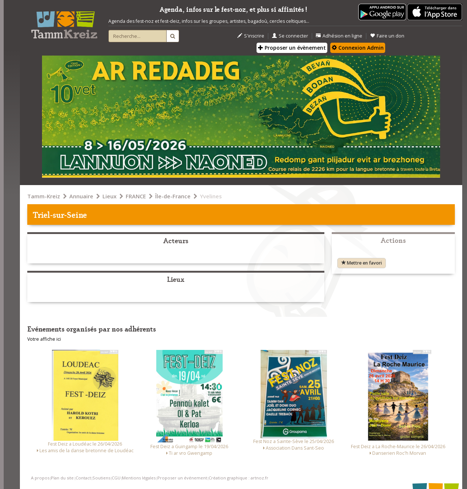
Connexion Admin (358, 47)
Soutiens (101, 478)
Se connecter (290, 36)
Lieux (109, 196)
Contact (83, 478)
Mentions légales (139, 478)
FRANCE (136, 196)
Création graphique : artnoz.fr (238, 478)
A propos (40, 478)
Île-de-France (173, 196)
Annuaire (81, 196)
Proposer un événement (182, 478)
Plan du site (62, 478)
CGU (116, 478)
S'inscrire (250, 36)
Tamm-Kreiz (43, 196)
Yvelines (211, 196)
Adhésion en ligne (339, 36)
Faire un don (387, 36)
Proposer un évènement (292, 47)
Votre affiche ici (44, 339)
